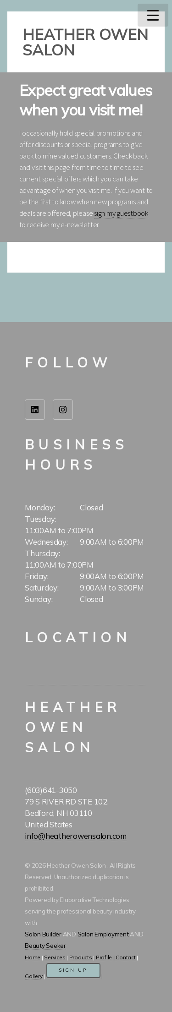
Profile (104, 957)
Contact (125, 957)
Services (54, 957)
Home (32, 957)
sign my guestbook (121, 213)
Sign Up (73, 970)
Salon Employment (103, 934)
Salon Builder (43, 934)
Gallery (33, 976)
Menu (153, 15)
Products (80, 957)
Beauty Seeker (45, 945)
